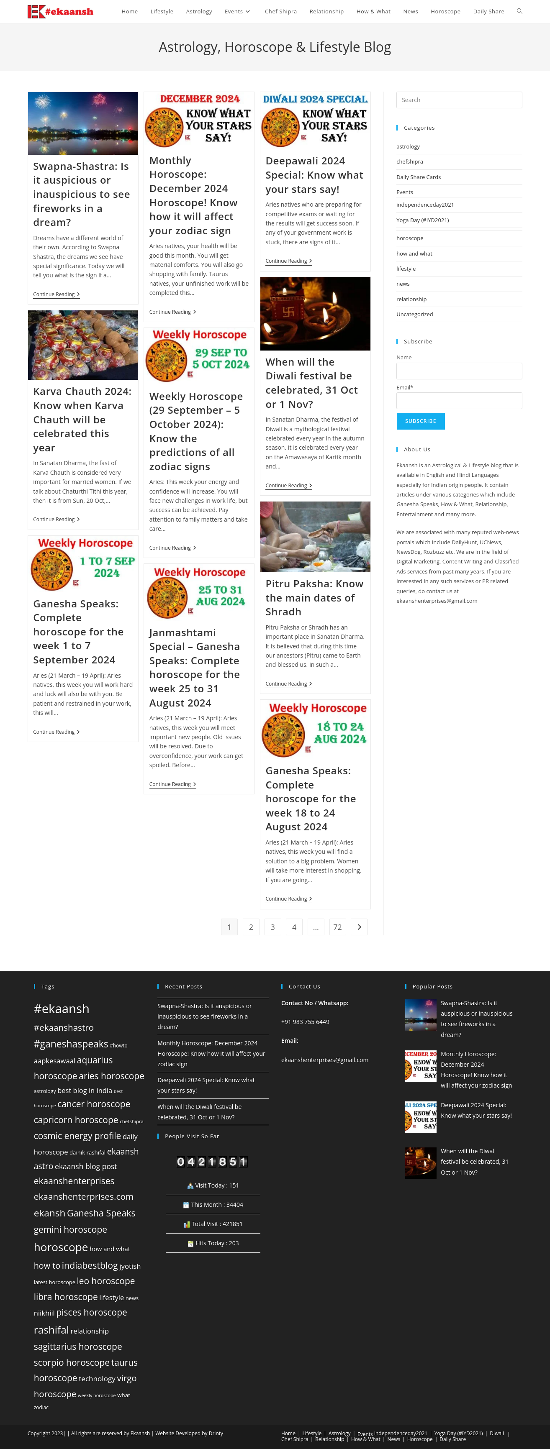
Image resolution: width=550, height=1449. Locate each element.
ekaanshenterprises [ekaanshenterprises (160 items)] (74, 1181)
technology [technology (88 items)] (97, 1378)
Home (288, 1433)
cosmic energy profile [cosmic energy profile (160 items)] (77, 1136)
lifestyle (406, 268)
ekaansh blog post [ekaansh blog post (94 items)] (86, 1166)
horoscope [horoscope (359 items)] (61, 1246)
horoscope (409, 238)
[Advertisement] (459, 721)
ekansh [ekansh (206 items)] (50, 1212)
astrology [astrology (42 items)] (45, 1091)
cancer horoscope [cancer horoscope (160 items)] (93, 1104)
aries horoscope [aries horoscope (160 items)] (111, 1076)
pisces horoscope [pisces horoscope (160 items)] (91, 1312)
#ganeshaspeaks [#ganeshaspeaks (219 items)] (71, 1043)
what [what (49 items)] (123, 1395)
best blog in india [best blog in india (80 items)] (84, 1090)
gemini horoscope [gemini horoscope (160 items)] (70, 1229)
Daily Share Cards (418, 177)
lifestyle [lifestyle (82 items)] (111, 1297)
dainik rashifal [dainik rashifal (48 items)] (87, 1152)
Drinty (216, 1433)
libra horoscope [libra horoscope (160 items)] (66, 1297)
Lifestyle (312, 1433)
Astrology (339, 1433)
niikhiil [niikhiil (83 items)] (44, 1313)
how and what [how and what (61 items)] (110, 1248)
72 (337, 927)
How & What (365, 1439)
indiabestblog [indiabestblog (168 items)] (90, 1265)
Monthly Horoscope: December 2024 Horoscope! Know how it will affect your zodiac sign (193, 195)
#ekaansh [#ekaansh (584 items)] (62, 1008)
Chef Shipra (294, 1439)
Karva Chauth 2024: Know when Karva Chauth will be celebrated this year (82, 419)
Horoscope (420, 1439)
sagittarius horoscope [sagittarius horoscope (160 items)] (78, 1346)
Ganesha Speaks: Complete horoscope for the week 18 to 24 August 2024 (310, 798)
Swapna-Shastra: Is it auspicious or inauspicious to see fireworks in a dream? (81, 194)
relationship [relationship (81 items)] (90, 1331)
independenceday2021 (425, 204)
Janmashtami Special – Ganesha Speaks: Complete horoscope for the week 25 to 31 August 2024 (194, 667)
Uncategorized (414, 314)
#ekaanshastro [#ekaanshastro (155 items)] (64, 1027)
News (393, 1439)
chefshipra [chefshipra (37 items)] (132, 1121)
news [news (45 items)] (132, 1298)
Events (404, 192)
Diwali (497, 1433)
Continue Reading (56, 295)
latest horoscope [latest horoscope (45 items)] (54, 1282)
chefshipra (409, 161)
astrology (408, 146)
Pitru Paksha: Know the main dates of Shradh (314, 597)
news (403, 283)
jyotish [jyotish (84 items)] (130, 1266)
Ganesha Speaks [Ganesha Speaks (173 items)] (101, 1213)
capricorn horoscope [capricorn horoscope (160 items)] (76, 1120)
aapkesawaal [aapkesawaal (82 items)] (54, 1060)
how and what (414, 253)
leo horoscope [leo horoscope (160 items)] (106, 1281)
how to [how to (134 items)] (47, 1265)
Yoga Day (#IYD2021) (422, 220)
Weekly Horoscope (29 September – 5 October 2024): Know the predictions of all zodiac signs (196, 431)
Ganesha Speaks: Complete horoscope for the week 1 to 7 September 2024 (78, 631)
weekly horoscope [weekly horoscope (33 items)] (97, 1395)
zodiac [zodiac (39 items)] (41, 1407)
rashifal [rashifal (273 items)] (51, 1329)
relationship (411, 299)
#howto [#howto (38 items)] (118, 1045)
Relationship (329, 1439)
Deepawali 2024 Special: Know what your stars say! (314, 174)
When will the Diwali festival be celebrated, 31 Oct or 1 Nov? (311, 383)
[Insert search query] (459, 100)
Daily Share (452, 1439)
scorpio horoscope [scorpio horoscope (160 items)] (72, 1362)
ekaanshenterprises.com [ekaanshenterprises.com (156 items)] (84, 1196)
